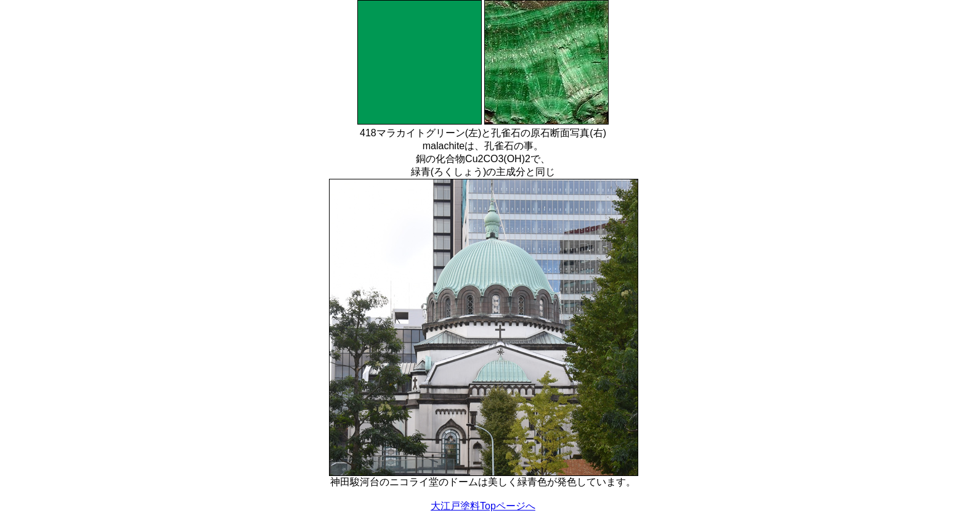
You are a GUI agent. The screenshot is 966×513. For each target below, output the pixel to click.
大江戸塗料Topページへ (483, 506)
